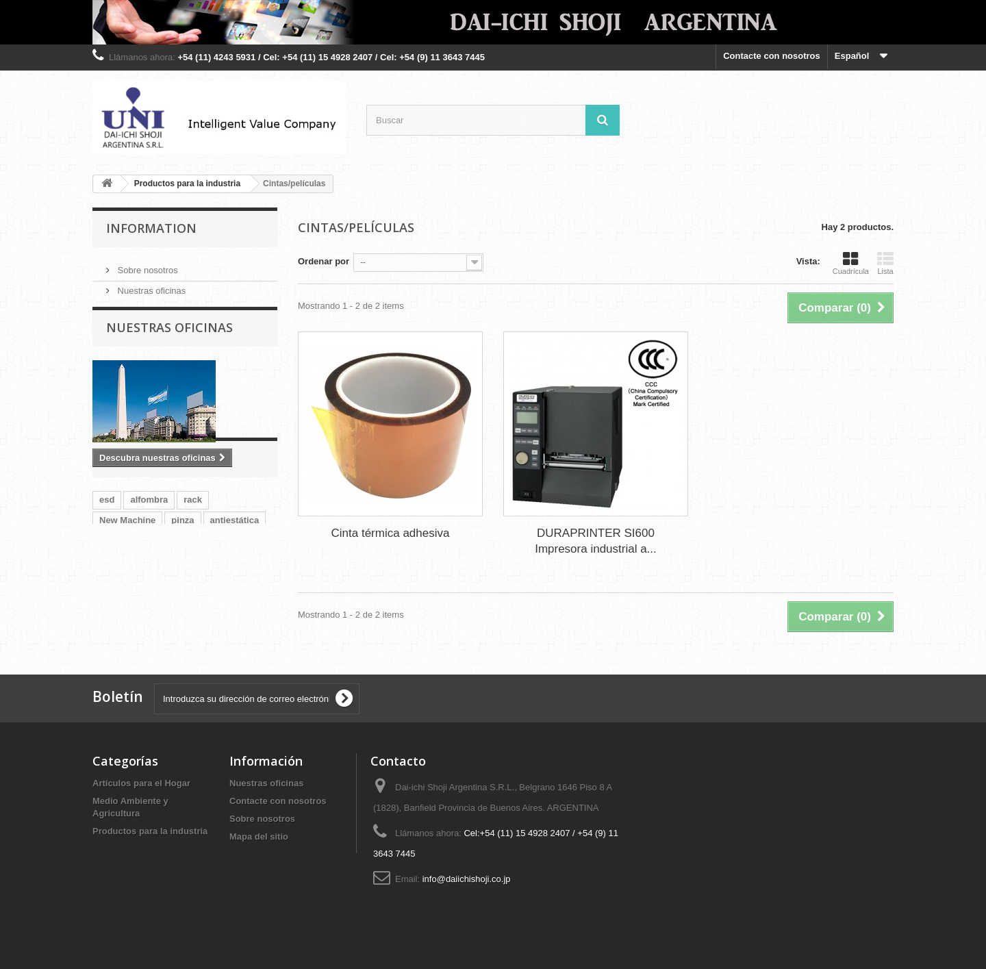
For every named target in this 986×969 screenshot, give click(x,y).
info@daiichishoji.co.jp (466, 879)
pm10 (152, 600)
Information (151, 228)
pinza (182, 580)
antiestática (235, 580)
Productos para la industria (149, 831)
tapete (112, 600)
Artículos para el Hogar (141, 783)
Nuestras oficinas (150, 285)
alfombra (149, 559)
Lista (885, 263)
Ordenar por (323, 261)
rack (193, 559)
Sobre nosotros (146, 265)
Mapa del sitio (258, 836)
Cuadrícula (851, 263)
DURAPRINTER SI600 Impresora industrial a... (596, 541)
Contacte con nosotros (771, 56)
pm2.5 (193, 600)
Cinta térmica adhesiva (390, 533)
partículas (243, 600)
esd (106, 559)
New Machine (127, 580)
